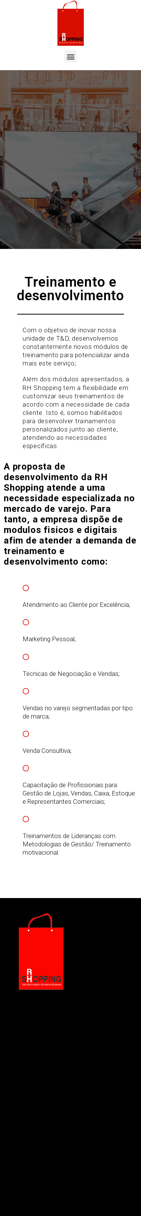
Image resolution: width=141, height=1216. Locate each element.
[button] (70, 56)
